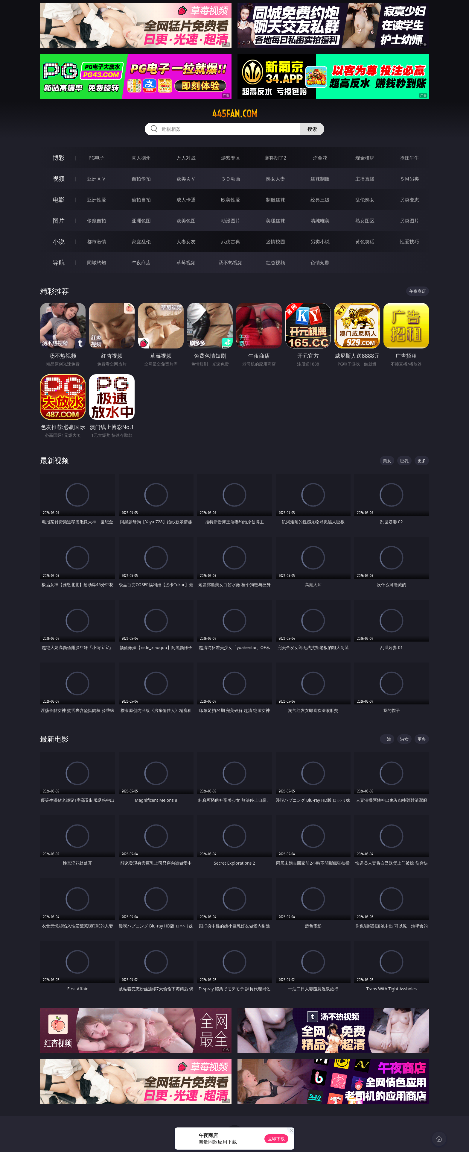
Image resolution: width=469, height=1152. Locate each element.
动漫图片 (230, 220)
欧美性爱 (230, 199)
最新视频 (54, 460)
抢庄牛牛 (409, 157)
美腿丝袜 (275, 220)
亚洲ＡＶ (96, 178)
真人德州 (141, 157)
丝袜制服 (320, 178)
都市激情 (96, 241)
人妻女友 (186, 241)
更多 (422, 460)
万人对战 (186, 157)
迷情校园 (275, 241)
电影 (59, 199)
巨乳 (404, 460)
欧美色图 (186, 220)
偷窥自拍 (96, 220)
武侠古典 (230, 241)
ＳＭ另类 (409, 178)
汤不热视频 (231, 262)
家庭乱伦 (141, 241)
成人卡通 (186, 199)
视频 (59, 179)
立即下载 (276, 1139)
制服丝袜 (275, 199)
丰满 (387, 739)
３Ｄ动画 (230, 178)
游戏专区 (230, 157)
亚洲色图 (141, 220)
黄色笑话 (364, 241)
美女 (387, 460)
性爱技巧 (409, 241)
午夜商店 (141, 262)
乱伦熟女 (364, 199)
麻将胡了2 (275, 157)
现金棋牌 (364, 157)
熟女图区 (364, 220)
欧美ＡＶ (186, 178)
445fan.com (234, 114)
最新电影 (54, 739)
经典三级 (320, 199)
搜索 (312, 129)
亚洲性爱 (96, 199)
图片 (59, 220)
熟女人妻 (275, 178)
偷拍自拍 (141, 199)
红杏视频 (275, 262)
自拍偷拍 (141, 178)
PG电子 (96, 157)
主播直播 (364, 178)
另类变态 (409, 199)
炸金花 (320, 157)
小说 (59, 241)
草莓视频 (186, 262)
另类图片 (409, 220)
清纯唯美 (320, 220)
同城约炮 (96, 262)
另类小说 (320, 241)
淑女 (404, 739)
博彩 (59, 158)
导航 (59, 262)
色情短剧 (320, 262)
